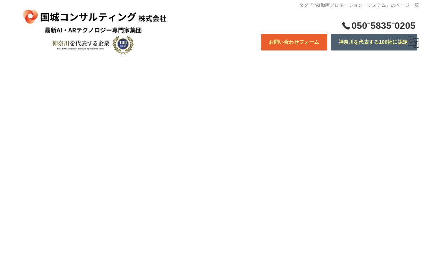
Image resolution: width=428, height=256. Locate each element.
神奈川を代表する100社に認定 (373, 42)
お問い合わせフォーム (294, 42)
